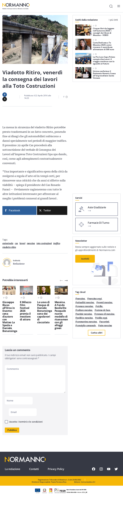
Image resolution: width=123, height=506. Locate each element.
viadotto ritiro (9, 247)
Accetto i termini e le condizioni (26, 421)
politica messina (85, 318)
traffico (56, 243)
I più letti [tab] (113, 19)
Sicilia (99, 306)
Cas (16, 243)
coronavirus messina (87, 321)
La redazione (12, 469)
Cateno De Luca (103, 310)
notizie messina (84, 314)
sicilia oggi (102, 318)
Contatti (34, 469)
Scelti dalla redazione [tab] (86, 19)
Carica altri (96, 332)
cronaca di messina (105, 314)
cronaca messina (85, 306)
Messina (31, 243)
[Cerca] (111, 6)
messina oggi (95, 298)
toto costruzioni (44, 243)
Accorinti (105, 321)
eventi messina (105, 302)
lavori (22, 243)
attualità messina (85, 302)
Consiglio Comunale (86, 325)
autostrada (7, 243)
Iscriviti (85, 258)
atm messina (106, 325)
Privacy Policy (56, 469)
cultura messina (84, 310)
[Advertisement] (97, 174)
